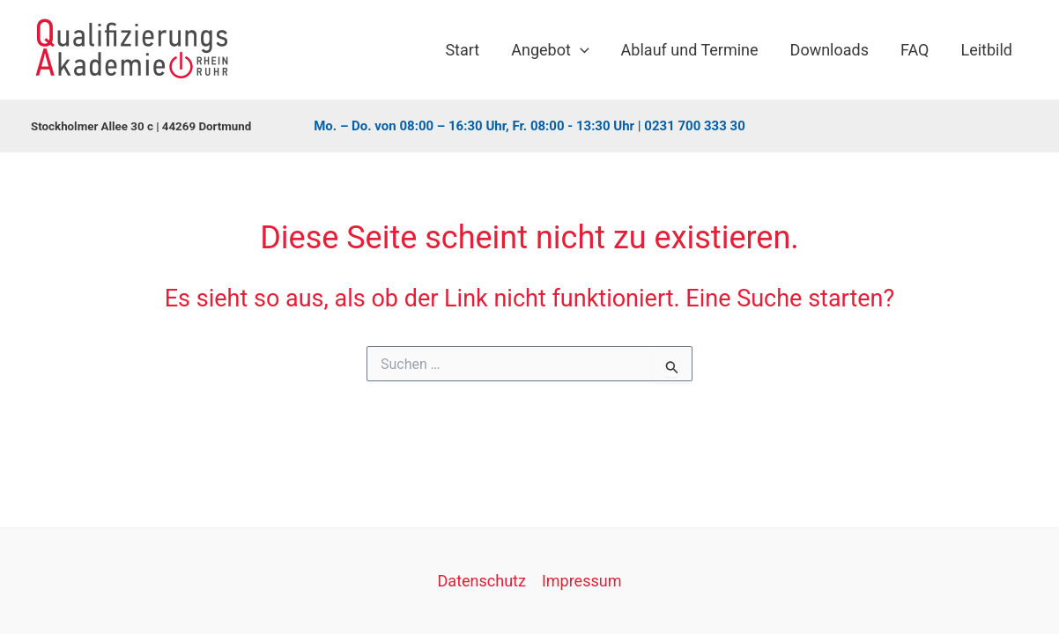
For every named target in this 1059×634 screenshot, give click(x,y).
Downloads (829, 50)
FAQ (914, 50)
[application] (580, 50)
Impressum (582, 580)
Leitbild (986, 50)
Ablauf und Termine (690, 50)
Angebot (550, 50)
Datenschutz (482, 580)
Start (462, 50)
